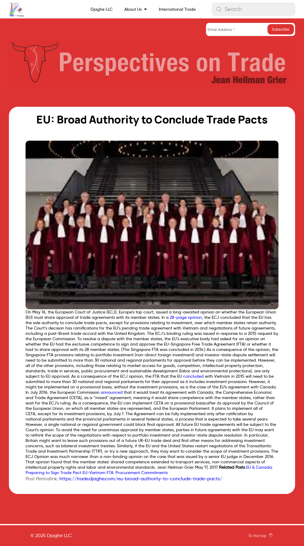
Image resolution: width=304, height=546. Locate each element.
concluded (193, 376)
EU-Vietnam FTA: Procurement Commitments (125, 472)
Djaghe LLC (102, 9)
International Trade (177, 9)
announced (112, 392)
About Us (133, 9)
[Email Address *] (250, 29)
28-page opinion (186, 317)
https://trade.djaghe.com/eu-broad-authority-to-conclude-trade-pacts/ (140, 478)
